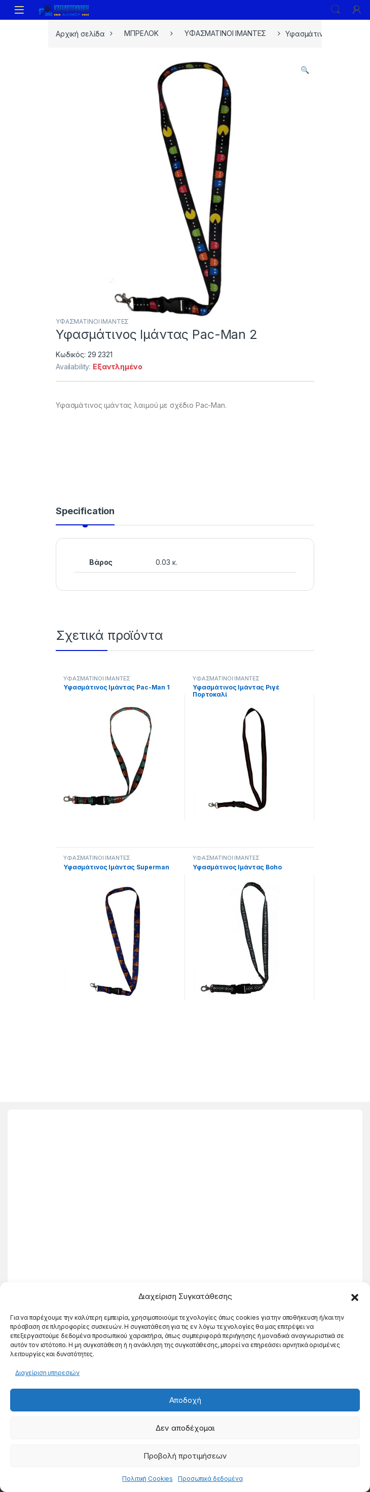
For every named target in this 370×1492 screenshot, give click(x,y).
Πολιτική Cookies (147, 1478)
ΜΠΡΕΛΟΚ (141, 33)
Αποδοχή (185, 1400)
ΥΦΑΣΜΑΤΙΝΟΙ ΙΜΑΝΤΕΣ (225, 33)
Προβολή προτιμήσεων (185, 1456)
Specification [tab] (85, 511)
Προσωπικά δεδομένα (210, 1478)
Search (335, 9)
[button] (355, 1296)
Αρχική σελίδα (80, 33)
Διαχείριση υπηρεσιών (47, 1372)
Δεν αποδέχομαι (185, 1428)
